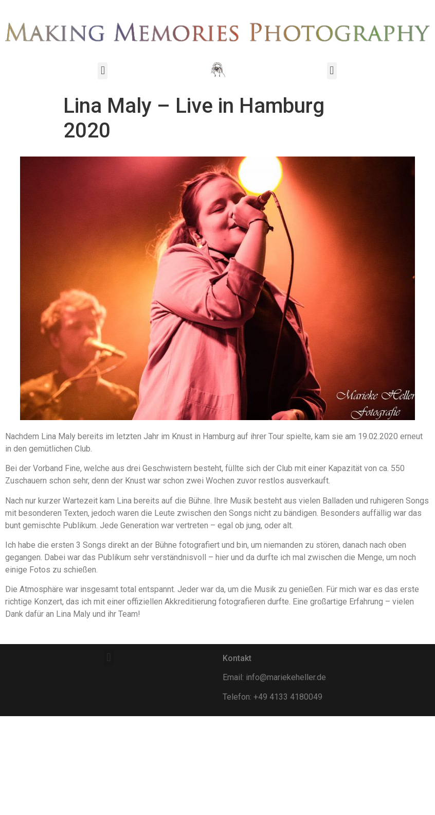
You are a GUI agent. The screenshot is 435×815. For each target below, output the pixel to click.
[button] (102, 70)
